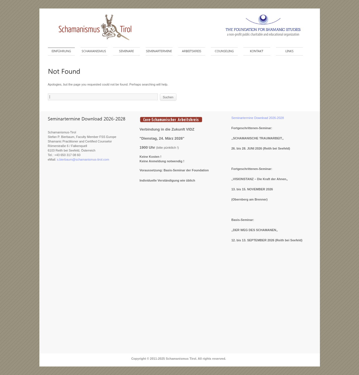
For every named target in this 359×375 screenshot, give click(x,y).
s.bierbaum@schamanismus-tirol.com (83, 159)
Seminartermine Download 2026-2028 (257, 118)
